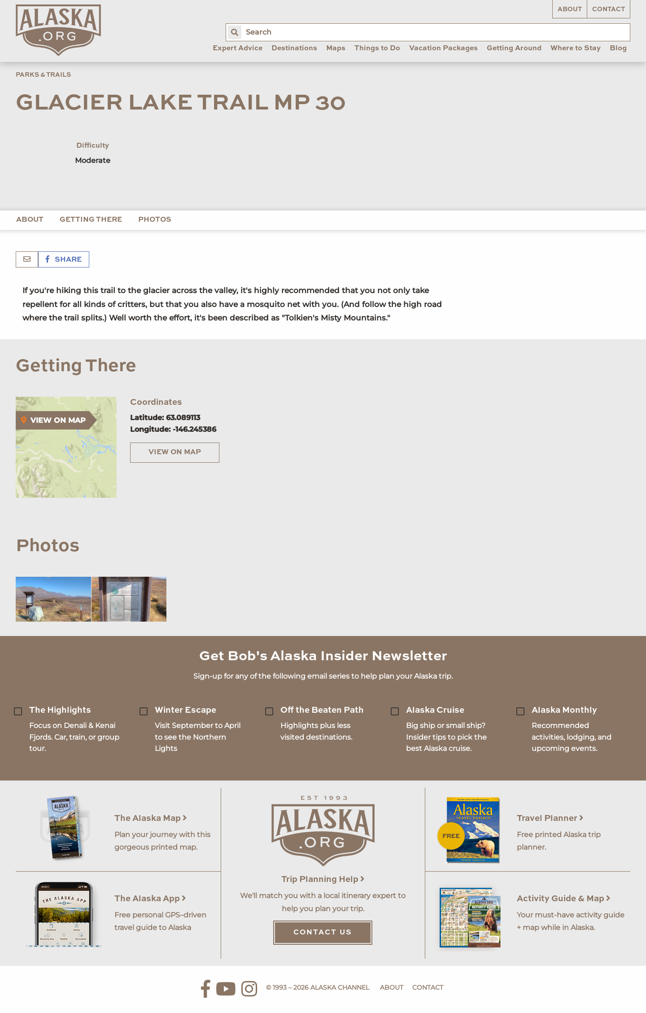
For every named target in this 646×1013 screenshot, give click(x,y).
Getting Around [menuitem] (514, 48)
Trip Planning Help (323, 879)
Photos (154, 220)
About (570, 9)
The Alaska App (150, 899)
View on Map (174, 452)
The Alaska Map (150, 818)
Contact (608, 9)
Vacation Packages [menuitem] (443, 48)
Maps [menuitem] (335, 48)
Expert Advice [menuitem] (237, 48)
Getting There (91, 220)
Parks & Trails (43, 75)
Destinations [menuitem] (294, 48)
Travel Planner (550, 818)
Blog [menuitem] (618, 48)
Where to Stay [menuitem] (575, 48)
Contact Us (322, 932)
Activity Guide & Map (564, 899)
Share (64, 259)
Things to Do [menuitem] (377, 48)
